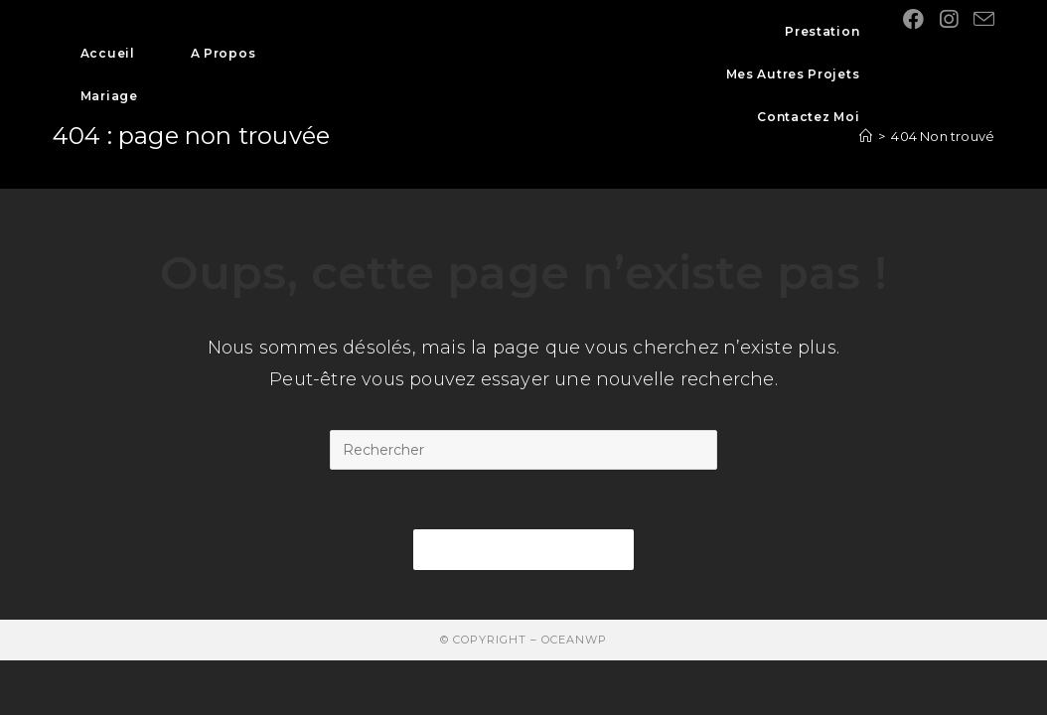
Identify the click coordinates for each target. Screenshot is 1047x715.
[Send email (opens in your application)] (984, 19)
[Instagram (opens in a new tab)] (949, 19)
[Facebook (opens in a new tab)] (913, 19)
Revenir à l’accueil (523, 549)
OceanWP (574, 639)
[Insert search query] (523, 450)
